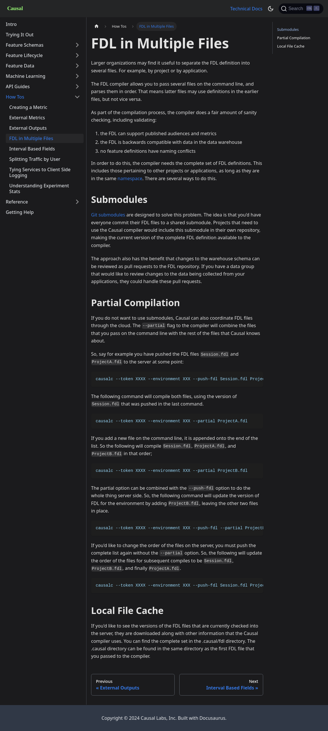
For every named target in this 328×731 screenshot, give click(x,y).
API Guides (18, 86)
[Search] (301, 8)
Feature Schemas (25, 45)
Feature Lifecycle (24, 55)
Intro (11, 24)
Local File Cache (291, 46)
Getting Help (20, 212)
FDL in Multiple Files (31, 138)
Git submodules (108, 215)
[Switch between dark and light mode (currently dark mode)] (270, 8)
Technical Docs (246, 8)
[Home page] (96, 26)
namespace (130, 178)
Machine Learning (25, 76)
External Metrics (27, 117)
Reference (17, 202)
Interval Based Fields (32, 149)
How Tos (15, 97)
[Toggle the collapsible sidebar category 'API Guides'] (77, 86)
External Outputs (28, 128)
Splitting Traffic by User (34, 159)
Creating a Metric (28, 107)
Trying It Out (20, 34)
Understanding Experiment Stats (39, 188)
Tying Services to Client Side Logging (40, 172)
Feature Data (20, 66)
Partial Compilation (293, 37)
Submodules (288, 29)
